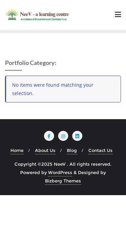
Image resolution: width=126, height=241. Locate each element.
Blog (72, 150)
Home (17, 150)
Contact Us (100, 150)
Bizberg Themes (63, 180)
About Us (45, 150)
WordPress (60, 172)
